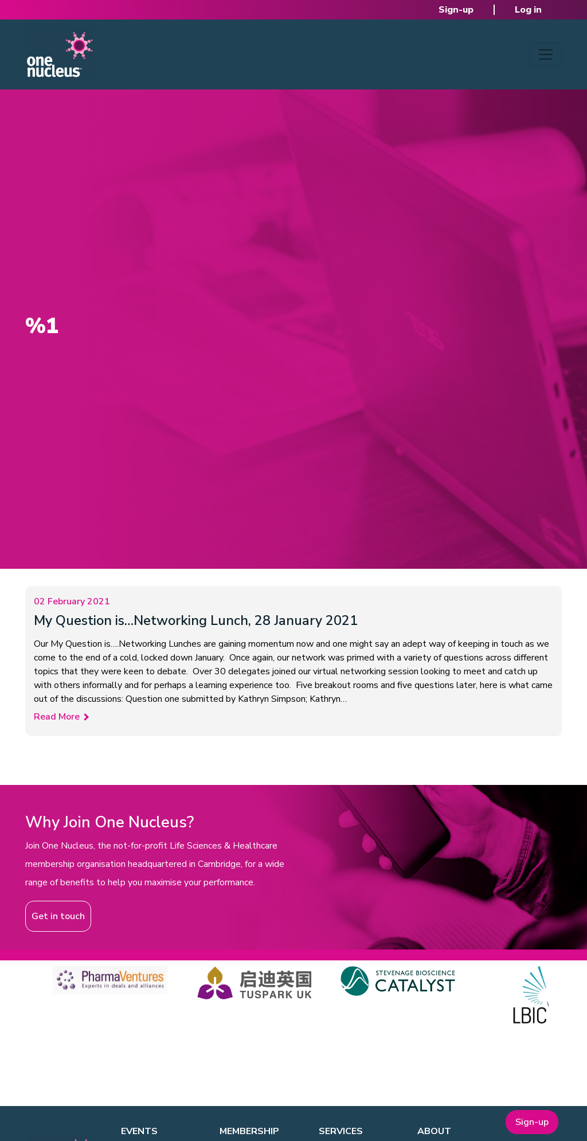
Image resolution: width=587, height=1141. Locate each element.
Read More (57, 716)
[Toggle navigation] (546, 54)
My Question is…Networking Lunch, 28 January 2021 (196, 620)
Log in (528, 10)
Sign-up (456, 10)
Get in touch (58, 916)
